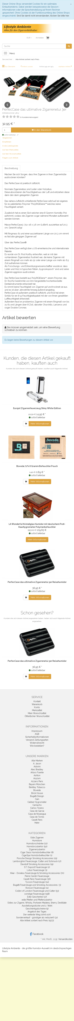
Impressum (37, 737)
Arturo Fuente (37, 779)
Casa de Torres (37, 823)
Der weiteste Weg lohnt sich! (37, 921)
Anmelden (40, 38)
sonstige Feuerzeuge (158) (37, 900)
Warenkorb (37, 711)
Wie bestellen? (37, 752)
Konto (37, 714)
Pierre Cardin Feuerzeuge (37, 882)
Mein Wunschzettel (37, 720)
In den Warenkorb (41, 136)
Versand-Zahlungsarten (37, 746)
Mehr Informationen (40, 430)
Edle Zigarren (37, 844)
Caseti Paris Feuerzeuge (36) (37, 885)
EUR (29, 38)
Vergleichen (7, 144)
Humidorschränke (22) (37, 850)
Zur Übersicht (10, 66)
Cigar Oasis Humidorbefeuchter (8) (37, 859)
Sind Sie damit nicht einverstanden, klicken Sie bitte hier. (43, 16)
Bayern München (37, 791)
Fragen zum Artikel (10, 164)
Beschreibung (11, 175)
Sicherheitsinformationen (37, 743)
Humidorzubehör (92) (37, 853)
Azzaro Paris (37, 788)
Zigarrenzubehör (37, 856)
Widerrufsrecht (37, 749)
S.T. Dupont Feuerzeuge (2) (37, 874)
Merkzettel (37, 717)
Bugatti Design (37, 802)
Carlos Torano (37, 814)
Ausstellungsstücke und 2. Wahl (37, 912)
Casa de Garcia (37, 817)
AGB (37, 740)
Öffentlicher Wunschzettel (37, 723)
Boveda (37, 797)
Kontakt (37, 708)
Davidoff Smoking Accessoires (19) (37, 871)
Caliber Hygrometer (37, 808)
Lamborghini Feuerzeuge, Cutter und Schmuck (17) (37, 868)
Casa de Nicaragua (37, 820)
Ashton (37, 782)
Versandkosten (65, 945)
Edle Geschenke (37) (37, 903)
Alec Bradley (37, 776)
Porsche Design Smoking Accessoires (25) (37, 865)
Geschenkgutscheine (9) (37, 915)
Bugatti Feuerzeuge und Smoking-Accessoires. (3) (37, 891)
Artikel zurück (27, 66)
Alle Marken (37, 767)
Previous (7, 108)
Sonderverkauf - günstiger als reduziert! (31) (37, 924)
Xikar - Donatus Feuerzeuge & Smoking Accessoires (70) (37, 879)
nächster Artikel (64, 66)
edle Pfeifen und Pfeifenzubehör (37, 906)
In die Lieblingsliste (10, 152)
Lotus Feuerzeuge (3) (37, 876)
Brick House (37, 800)
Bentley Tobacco (37, 794)
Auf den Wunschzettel (11, 160)
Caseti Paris (37, 826)
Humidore (37, 847)
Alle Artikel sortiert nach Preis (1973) (37, 927)
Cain (37, 805)
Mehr (37, 829)
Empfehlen (6, 148)
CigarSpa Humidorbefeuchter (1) (37, 862)
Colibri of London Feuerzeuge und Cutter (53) (37, 897)
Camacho (37, 811)
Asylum (37, 785)
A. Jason (37, 770)
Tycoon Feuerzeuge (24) (37, 888)
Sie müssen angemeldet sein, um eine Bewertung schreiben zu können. (32, 335)
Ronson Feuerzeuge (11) (37, 894)
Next (67, 108)
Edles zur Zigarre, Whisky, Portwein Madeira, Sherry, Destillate (37, 909)
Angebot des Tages (37, 918)
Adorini (37, 773)
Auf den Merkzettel (10, 156)
